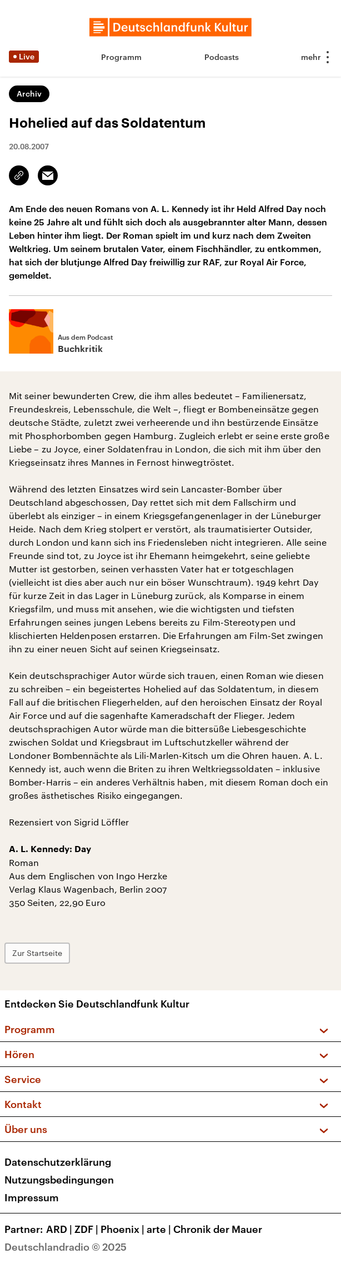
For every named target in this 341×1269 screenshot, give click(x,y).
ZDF (87, 1229)
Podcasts (221, 57)
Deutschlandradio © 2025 (65, 1247)
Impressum (31, 1197)
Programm (121, 57)
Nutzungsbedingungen (59, 1180)
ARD (60, 1229)
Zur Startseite (37, 953)
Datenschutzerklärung (57, 1162)
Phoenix (124, 1229)
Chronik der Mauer (217, 1229)
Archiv (29, 93)
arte (160, 1229)
